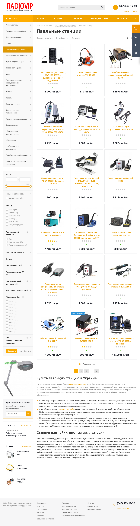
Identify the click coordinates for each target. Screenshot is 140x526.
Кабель (9, 98)
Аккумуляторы (12, 25)
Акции (40, 19)
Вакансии (40, 512)
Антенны (9, 92)
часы (8, 74)
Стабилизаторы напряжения (12, 147)
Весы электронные (14, 37)
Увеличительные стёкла (16, 31)
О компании (76, 19)
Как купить (121, 19)
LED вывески (11, 140)
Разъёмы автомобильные (17, 155)
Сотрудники (42, 509)
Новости (40, 506)
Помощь (65, 503)
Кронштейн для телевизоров (12, 111)
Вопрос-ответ (94, 506)
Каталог (13, 19)
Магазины (41, 516)
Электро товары (13, 104)
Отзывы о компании (45, 519)
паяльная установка (77, 384)
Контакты (57, 19)
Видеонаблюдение (14, 68)
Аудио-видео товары (15, 62)
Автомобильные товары (16, 119)
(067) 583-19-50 (128, 6)
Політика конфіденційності (73, 516)
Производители (94, 509)
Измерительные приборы (16, 55)
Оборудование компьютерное (12, 132)
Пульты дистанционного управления (16, 162)
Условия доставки (69, 509)
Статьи (91, 503)
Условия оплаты (69, 506)
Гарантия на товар (70, 512)
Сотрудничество (99, 19)
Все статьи (26, 446)
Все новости (26, 425)
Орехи (8, 43)
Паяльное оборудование (16, 49)
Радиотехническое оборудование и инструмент (14, 82)
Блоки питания (12, 125)
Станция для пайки (66, 409)
